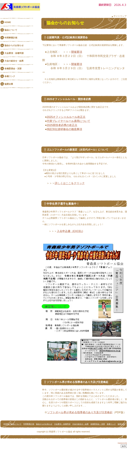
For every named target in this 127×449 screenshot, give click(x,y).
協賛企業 (9, 84)
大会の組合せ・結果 (14, 61)
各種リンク (10, 76)
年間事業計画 (11, 37)
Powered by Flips (122, 443)
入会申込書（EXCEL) (70, 231)
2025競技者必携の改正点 (62, 125)
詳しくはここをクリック (70, 183)
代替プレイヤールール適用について (68, 121)
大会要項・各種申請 (14, 53)
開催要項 (76, 51)
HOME (8, 22)
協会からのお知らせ (14, 45)
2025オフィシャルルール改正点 (66, 116)
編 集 (124, 446)
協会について (11, 30)
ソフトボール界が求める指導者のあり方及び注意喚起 (79, 412)
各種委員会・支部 (13, 68)
